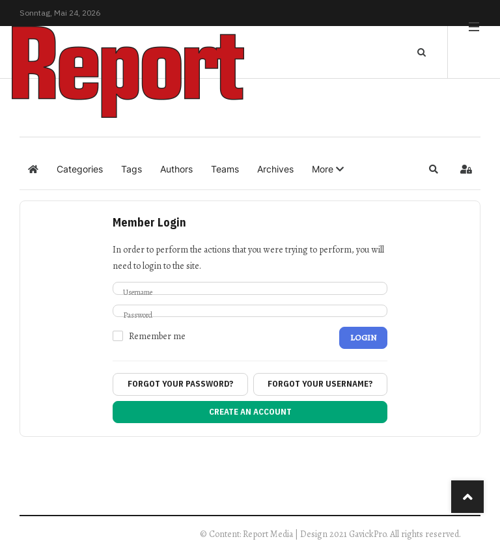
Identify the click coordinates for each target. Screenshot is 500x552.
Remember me (157, 336)
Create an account (250, 411)
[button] (327, 169)
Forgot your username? (320, 383)
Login (363, 337)
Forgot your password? (180, 383)
